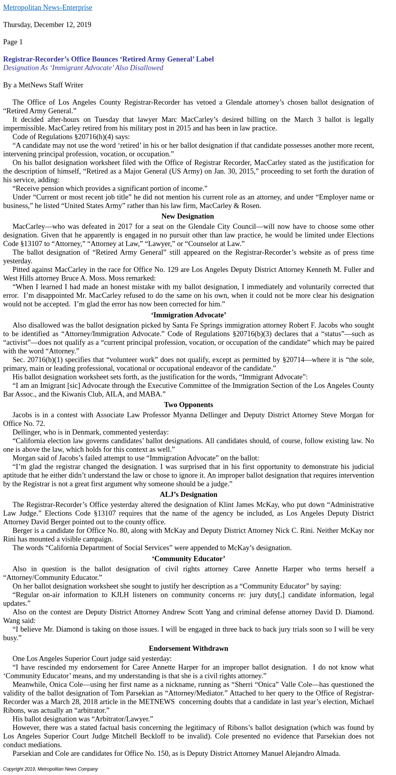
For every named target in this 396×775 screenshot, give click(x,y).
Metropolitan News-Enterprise (47, 7)
